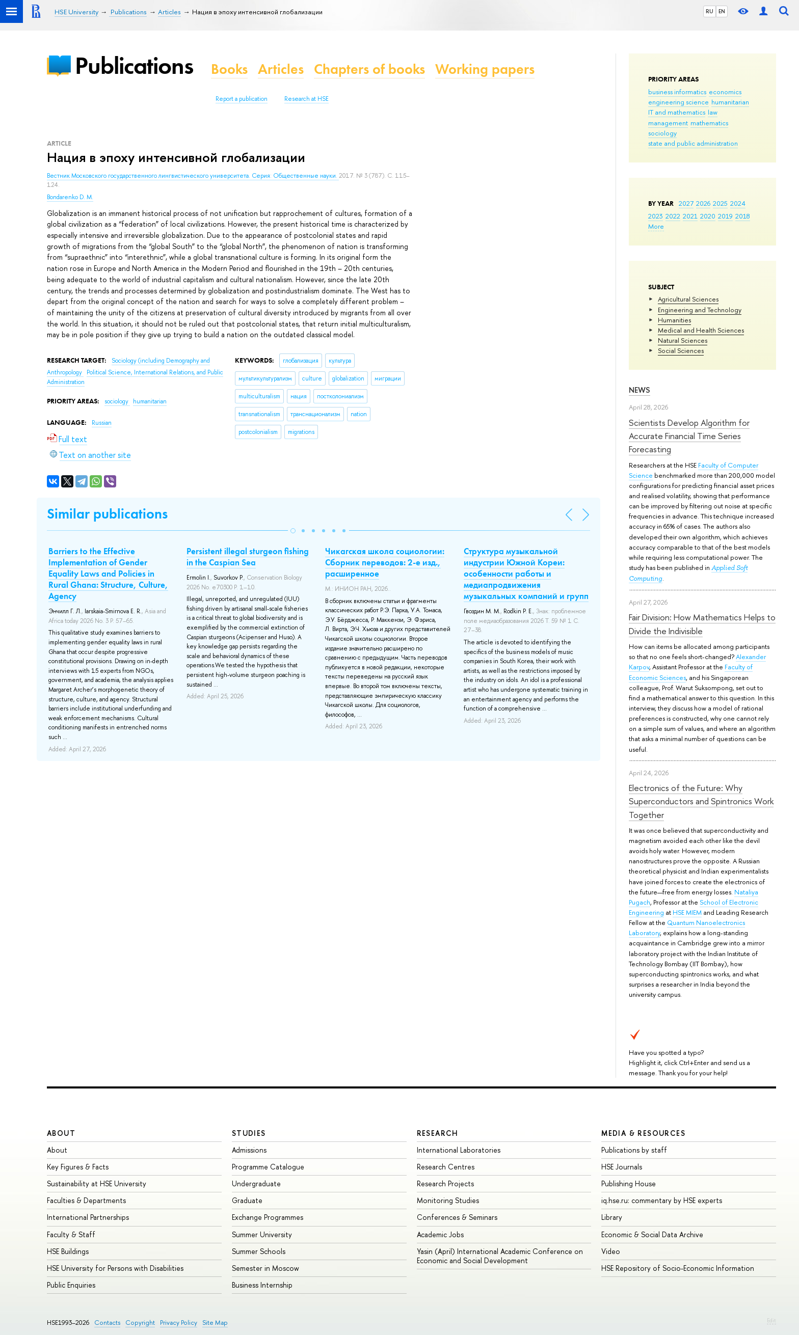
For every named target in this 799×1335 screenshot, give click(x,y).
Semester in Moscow (265, 1268)
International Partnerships (88, 1217)
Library (611, 1217)
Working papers (485, 69)
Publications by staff (634, 1150)
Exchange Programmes (267, 1217)
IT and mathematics (676, 112)
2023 (655, 216)
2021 (690, 216)
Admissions (249, 1150)
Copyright (140, 1322)
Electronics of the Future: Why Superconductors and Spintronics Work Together (701, 801)
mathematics (709, 122)
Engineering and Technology (699, 309)
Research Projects (445, 1183)
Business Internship (262, 1285)
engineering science (678, 101)
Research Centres (445, 1166)
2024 (737, 203)
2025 (720, 203)
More (656, 226)
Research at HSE (306, 99)
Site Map (215, 1322)
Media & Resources (643, 1133)
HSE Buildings (68, 1251)
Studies (249, 1133)
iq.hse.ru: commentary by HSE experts (661, 1200)
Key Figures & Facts (78, 1166)
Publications (134, 65)
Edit (771, 1320)
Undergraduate (256, 1183)
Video (610, 1251)
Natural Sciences (682, 340)
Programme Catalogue (268, 1166)
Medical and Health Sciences (701, 330)
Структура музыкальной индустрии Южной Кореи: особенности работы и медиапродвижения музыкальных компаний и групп (526, 574)
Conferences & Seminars (457, 1217)
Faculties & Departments (86, 1200)
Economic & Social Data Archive (652, 1234)
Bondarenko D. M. (70, 197)
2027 (686, 203)
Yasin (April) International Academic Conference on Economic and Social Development (500, 1255)
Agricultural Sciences (688, 299)
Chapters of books (369, 69)
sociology (662, 133)
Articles (281, 69)
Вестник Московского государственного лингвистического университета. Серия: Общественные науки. (193, 176)
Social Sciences (681, 350)
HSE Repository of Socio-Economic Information (677, 1268)
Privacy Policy (178, 1322)
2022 (672, 216)
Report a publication (242, 99)
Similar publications (107, 514)
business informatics (677, 91)
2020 (707, 216)
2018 (742, 216)
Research (438, 1133)
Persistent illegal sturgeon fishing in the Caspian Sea (248, 557)
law (712, 112)
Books (229, 69)
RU (709, 11)
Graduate (247, 1200)
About (61, 1133)
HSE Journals (621, 1166)
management (668, 122)
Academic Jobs (440, 1234)
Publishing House (628, 1183)
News (639, 390)
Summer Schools (258, 1251)
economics (725, 91)
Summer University (262, 1234)
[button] (293, 531)
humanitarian (730, 101)
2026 (703, 203)
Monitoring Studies (448, 1200)
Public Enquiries (71, 1285)
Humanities (674, 319)
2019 (725, 216)
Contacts (107, 1322)
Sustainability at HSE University (96, 1183)
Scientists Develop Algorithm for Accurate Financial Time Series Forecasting (689, 436)
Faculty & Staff (71, 1234)
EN (721, 11)
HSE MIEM (687, 912)
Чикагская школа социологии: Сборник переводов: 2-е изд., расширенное (384, 562)
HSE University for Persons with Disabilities (115, 1268)
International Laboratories (458, 1150)
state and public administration (693, 143)
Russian (102, 423)
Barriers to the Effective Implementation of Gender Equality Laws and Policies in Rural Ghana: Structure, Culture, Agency (108, 574)
